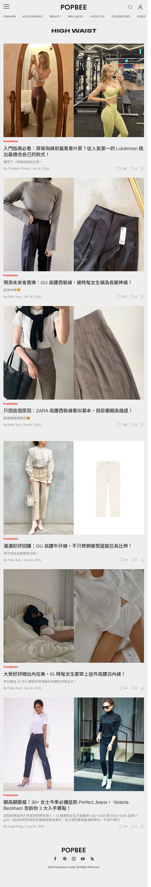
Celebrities (121, 16)
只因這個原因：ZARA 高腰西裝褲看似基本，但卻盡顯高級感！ (68, 410)
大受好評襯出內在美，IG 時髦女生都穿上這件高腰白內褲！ (64, 674)
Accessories (33, 16)
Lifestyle (97, 16)
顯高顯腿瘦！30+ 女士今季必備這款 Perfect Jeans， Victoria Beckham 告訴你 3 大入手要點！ (66, 805)
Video (141, 16)
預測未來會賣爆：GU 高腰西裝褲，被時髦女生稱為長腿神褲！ (67, 282)
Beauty (55, 16)
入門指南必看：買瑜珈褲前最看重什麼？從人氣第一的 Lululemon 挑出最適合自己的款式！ (73, 151)
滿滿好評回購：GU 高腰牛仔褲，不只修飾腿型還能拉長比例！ (67, 546)
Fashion (9, 16)
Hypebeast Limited (64, 867)
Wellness (75, 16)
